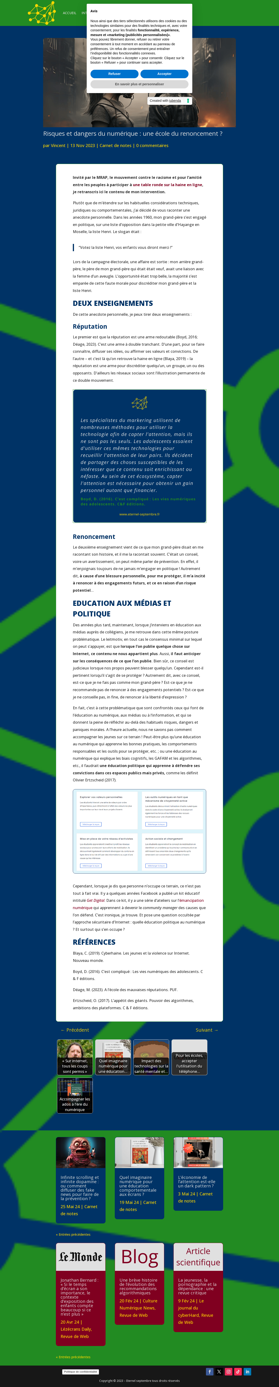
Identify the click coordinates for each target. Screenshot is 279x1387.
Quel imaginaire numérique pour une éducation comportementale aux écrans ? (137, 1185)
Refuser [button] (114, 719)
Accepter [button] (164, 719)
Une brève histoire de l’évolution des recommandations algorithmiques (138, 1286)
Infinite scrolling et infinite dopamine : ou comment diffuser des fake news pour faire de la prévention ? (80, 1187)
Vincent (58, 145)
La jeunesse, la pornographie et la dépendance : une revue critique (197, 1286)
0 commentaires (152, 145)
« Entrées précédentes (73, 1234)
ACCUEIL (69, 13)
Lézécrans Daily (76, 1329)
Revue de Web (75, 1336)
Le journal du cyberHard (191, 1308)
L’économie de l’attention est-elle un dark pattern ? (196, 1181)
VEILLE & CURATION (129, 13)
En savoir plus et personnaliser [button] (139, 729)
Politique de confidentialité (80, 1371)
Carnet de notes (115, 145)
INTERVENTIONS (95, 13)
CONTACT (158, 13)
